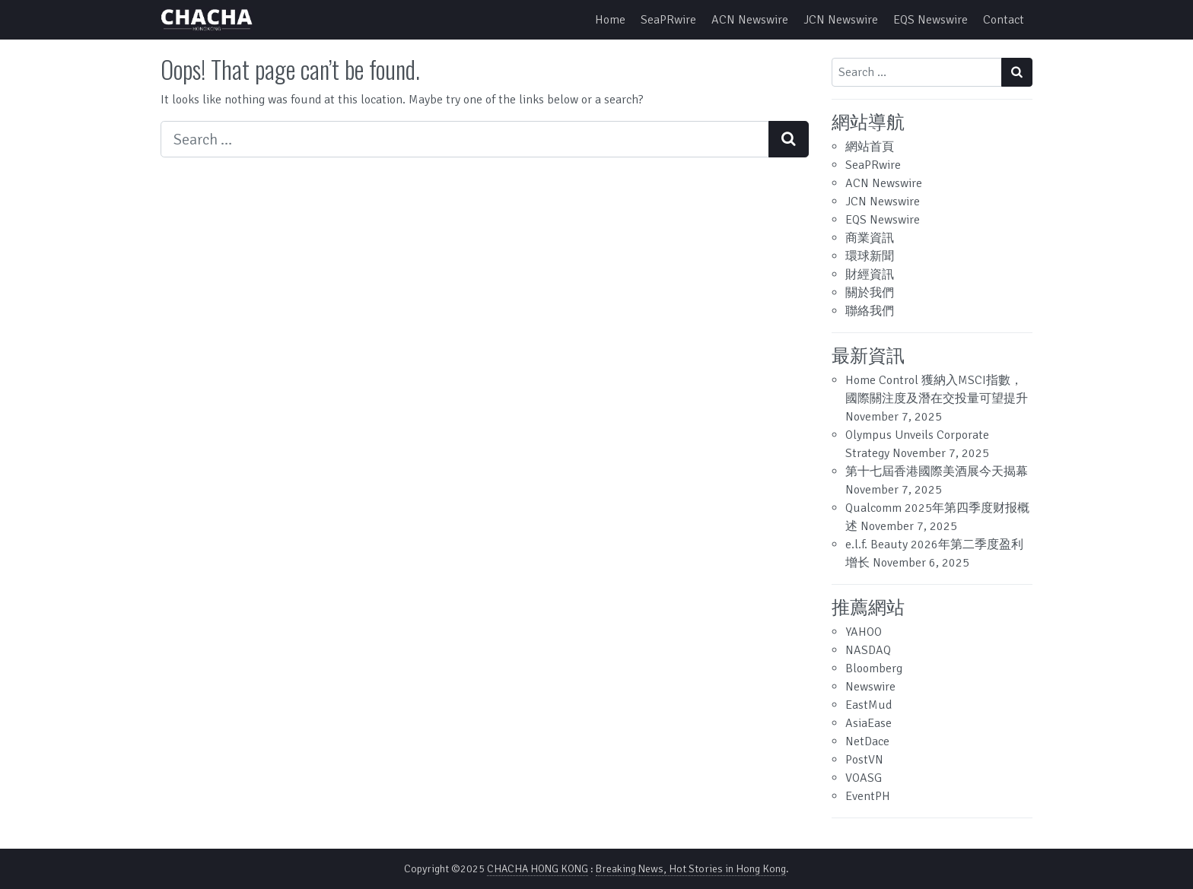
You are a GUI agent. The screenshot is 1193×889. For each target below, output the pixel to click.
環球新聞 (869, 256)
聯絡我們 (869, 311)
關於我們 (869, 292)
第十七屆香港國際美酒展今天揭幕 (936, 471)
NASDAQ (868, 650)
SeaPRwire (668, 19)
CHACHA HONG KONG (537, 868)
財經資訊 (869, 274)
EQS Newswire (930, 19)
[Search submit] (788, 139)
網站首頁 (869, 146)
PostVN (864, 759)
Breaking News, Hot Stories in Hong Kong (691, 868)
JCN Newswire (840, 19)
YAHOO (863, 632)
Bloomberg (873, 668)
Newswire (870, 686)
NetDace (867, 741)
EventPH (867, 796)
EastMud (868, 705)
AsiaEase (868, 723)
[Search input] (465, 139)
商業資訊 (869, 238)
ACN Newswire (749, 19)
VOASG (863, 778)
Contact (1003, 19)
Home (610, 19)
